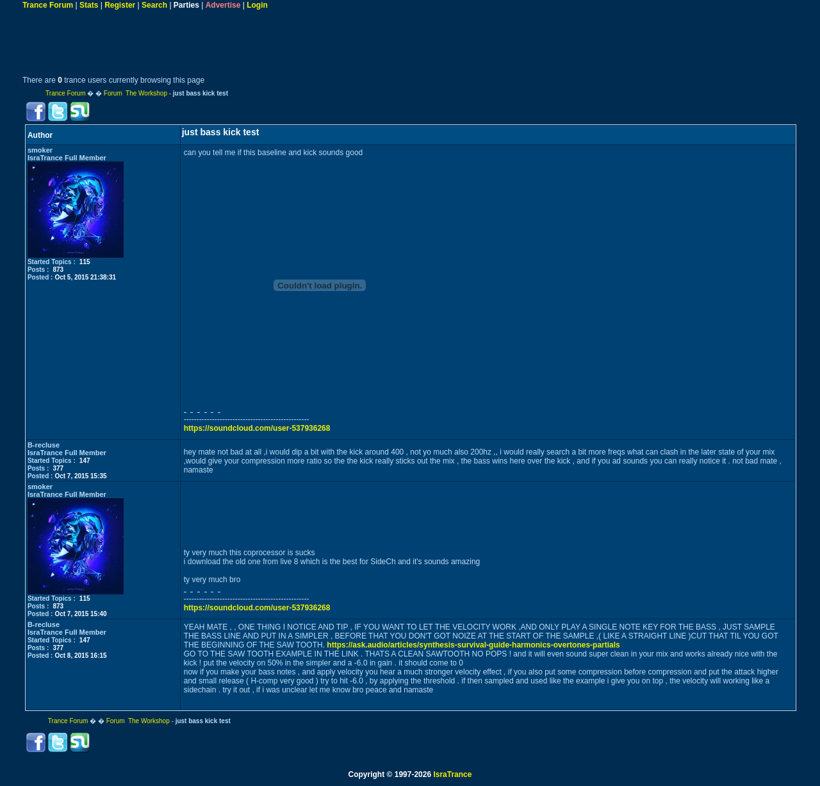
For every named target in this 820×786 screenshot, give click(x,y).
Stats (88, 5)
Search (154, 5)
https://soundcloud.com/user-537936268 (257, 428)
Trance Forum (47, 5)
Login (257, 5)
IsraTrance (452, 774)
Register (119, 5)
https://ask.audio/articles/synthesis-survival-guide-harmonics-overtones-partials (473, 644)
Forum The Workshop (135, 93)
